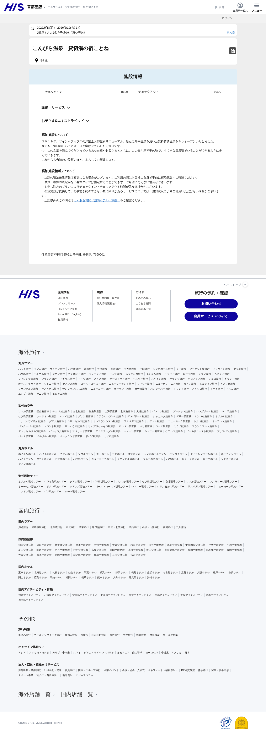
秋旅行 (84, 635)
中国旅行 (145, 368)
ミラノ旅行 (205, 373)
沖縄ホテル (153, 577)
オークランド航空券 (71, 436)
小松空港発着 (234, 544)
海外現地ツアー (28, 476)
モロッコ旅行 (59, 393)
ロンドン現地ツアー (29, 491)
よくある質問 (143, 303)
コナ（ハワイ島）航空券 (32, 421)
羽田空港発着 (25, 544)
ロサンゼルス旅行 (28, 388)
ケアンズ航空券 (174, 431)
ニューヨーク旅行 (101, 388)
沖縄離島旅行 (39, 527)
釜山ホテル (102, 454)
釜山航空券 (43, 411)
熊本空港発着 (44, 554)
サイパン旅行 (57, 368)
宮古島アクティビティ (84, 595)
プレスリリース (66, 303)
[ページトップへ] (245, 284)
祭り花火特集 (170, 635)
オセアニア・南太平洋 (129, 652)
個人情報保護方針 (107, 303)
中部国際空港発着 (195, 544)
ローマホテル (210, 459)
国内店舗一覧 (79, 694)
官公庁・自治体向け (48, 675)
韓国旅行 (89, 368)
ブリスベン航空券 (227, 431)
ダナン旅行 (58, 373)
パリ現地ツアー (53, 491)
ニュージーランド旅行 (121, 383)
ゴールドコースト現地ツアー (112, 486)
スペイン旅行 (158, 378)
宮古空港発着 (138, 554)
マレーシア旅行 (97, 373)
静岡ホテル (122, 572)
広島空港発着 (98, 549)
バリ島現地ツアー (103, 481)
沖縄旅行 (23, 527)
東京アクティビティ (140, 595)
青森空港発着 (119, 544)
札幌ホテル (58, 572)
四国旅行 (168, 527)
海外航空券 (25, 405)
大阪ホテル (203, 572)
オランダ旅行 (177, 378)
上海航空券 (111, 411)
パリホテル (172, 459)
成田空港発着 (44, 544)
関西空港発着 (44, 549)
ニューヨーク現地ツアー (230, 486)
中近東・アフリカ (171, 652)
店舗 (219, 7)
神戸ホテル (219, 572)
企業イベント (111, 670)
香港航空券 (95, 411)
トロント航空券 (53, 426)
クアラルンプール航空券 (110, 416)
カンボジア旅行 (77, 373)
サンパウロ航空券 (75, 426)
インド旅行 (116, 373)
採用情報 (63, 319)
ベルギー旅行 (140, 378)
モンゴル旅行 (153, 373)
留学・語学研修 (220, 670)
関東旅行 (84, 527)
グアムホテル (67, 454)
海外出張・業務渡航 (29, 670)
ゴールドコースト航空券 (200, 431)
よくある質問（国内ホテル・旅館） (97, 200)
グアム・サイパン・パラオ (99, 652)
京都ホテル (187, 572)
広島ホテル (40, 577)
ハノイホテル (25, 459)
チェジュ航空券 (61, 411)
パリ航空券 (146, 426)
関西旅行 (134, 527)
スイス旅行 (100, 378)
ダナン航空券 (85, 416)
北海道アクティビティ (113, 595)
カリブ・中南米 (61, 652)
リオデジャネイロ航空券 (102, 426)
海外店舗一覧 (37, 694)
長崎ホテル (87, 577)
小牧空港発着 (216, 544)
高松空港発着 (135, 549)
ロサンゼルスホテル (128, 459)
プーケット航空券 (183, 411)
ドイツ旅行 (84, 378)
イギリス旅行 (67, 378)
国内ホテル (25, 567)
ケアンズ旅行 (69, 383)
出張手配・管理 (53, 670)
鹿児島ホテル (136, 577)
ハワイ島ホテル (48, 454)
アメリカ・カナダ (39, 652)
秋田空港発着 (138, 544)
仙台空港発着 (156, 544)
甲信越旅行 (98, 527)
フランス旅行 (49, 378)
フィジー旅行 (144, 383)
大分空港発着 (25, 554)
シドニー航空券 (153, 431)
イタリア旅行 (172, 373)
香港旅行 (116, 368)
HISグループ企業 (67, 308)
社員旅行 (70, 670)
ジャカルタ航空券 (163, 416)
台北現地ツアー (174, 481)
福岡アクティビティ (217, 595)
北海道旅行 (56, 527)
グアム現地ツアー (80, 481)
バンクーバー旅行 (160, 388)
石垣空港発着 (119, 554)
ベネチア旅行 (221, 373)
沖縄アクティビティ (29, 595)
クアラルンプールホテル (204, 454)
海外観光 (141, 635)
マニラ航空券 (229, 411)
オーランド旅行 (122, 388)
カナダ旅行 (141, 388)
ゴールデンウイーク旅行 (48, 635)
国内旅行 (31, 510)
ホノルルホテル (27, 454)
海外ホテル (25, 448)
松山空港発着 (153, 549)
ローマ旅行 (189, 373)
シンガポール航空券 (207, 411)
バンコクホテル (178, 454)
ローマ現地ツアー (75, 491)
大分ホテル (119, 577)
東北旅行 (71, 527)
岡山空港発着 (117, 549)
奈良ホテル (235, 572)
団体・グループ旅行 (89, 670)
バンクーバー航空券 (29, 426)
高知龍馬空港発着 (175, 549)
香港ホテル (134, 454)
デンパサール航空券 (138, 416)
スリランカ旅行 (134, 373)
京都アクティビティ (166, 595)
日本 (187, 652)
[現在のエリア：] (36, 7)
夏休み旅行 (71, 635)
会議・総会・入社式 (133, 670)
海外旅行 (31, 352)
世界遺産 (155, 635)
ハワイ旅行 (24, 368)
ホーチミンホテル (231, 454)
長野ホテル (137, 572)
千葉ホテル (90, 572)
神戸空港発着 (80, 549)
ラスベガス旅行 (50, 388)
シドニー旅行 (51, 383)
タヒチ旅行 (190, 383)
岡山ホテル (24, 577)
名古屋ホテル (170, 572)
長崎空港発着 (234, 549)
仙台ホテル (74, 572)
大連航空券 (142, 411)
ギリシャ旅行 (231, 378)
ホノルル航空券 (224, 416)
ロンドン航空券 (127, 426)
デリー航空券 (183, 416)
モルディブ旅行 (208, 383)
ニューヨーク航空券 (179, 421)
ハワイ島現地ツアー (55, 481)
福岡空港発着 (195, 549)
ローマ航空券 (162, 426)
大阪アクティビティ (191, 595)
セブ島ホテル (62, 459)
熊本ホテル (103, 577)
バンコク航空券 (161, 411)
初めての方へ (143, 298)
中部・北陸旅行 (117, 527)
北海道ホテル (41, 572)
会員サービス (240, 7)
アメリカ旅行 (227, 383)
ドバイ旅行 (216, 388)
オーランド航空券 (222, 421)
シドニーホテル (230, 459)
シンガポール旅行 (163, 368)
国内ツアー (25, 521)
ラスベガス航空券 (134, 421)
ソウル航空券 (25, 411)
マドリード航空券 (82, 431)
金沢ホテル (153, 572)
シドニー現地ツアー (142, 486)
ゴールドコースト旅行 (93, 383)
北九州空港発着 (215, 549)
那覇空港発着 (101, 554)
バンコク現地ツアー (127, 481)
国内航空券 (25, 539)
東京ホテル (24, 572)
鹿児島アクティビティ (30, 600)
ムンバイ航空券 (203, 416)
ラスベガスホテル (153, 459)
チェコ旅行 (215, 378)
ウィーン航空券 (132, 431)
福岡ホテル (72, 577)
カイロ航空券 (111, 436)
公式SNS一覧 (143, 308)
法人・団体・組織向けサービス (38, 664)
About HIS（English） (70, 314)
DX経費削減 (188, 670)
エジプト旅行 (25, 393)
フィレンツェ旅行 (28, 378)
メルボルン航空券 (47, 436)
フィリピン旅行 (221, 368)
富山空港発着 (25, 549)
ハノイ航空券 (67, 416)
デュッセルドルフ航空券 (32, 431)
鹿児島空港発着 (82, 554)
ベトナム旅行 (41, 373)
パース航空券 (25, 436)
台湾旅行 (102, 368)
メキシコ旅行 (199, 388)
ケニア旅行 (43, 393)
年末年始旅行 (98, 635)
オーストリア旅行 (120, 378)
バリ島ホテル (80, 459)
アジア (22, 652)
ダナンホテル (44, 459)
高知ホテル (56, 577)
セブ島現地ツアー (152, 481)
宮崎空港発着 (62, 554)
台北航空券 (79, 411)
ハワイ (77, 652)
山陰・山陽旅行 (151, 527)
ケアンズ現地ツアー (81, 486)
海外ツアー (25, 363)
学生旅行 (128, 635)
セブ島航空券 (25, 416)
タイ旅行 (181, 368)
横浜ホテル (106, 572)
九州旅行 (181, 527)
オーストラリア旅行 (29, 383)
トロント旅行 (181, 388)
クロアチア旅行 (196, 378)
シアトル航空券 (156, 421)
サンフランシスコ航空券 (107, 421)
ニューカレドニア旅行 (167, 383)
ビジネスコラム (84, 675)
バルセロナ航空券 (59, 431)
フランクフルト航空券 (204, 426)
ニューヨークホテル (102, 459)
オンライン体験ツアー (32, 647)
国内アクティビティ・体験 (35, 589)
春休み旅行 (24, 635)
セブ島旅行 (240, 368)
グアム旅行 (40, 368)
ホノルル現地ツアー (29, 481)
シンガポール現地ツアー (223, 481)
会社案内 (63, 298)
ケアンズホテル (27, 463)
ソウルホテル (85, 454)
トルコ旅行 (232, 388)
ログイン (227, 18)
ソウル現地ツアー (196, 481)
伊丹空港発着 (62, 549)
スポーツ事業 (25, 675)
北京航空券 (127, 411)
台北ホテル (118, 454)
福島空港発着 (174, 544)
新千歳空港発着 (63, 544)
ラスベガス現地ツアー (200, 486)
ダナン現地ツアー (56, 486)
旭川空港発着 (83, 544)
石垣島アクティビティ (56, 595)
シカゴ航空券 (201, 421)
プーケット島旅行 (199, 368)
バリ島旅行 (24, 373)
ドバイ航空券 (93, 436)
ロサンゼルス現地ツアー (171, 486)
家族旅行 (115, 635)
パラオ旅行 (74, 368)
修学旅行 (203, 670)
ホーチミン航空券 (47, 416)
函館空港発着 (101, 544)
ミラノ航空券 (181, 426)
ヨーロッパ (151, 652)
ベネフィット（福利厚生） (163, 670)
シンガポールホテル (155, 454)
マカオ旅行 (130, 368)
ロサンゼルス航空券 (78, 421)
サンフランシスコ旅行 (74, 388)
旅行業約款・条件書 (108, 298)
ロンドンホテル (191, 459)
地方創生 (67, 675)
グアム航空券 (56, 421)
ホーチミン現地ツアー (30, 486)
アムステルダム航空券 (108, 431)
